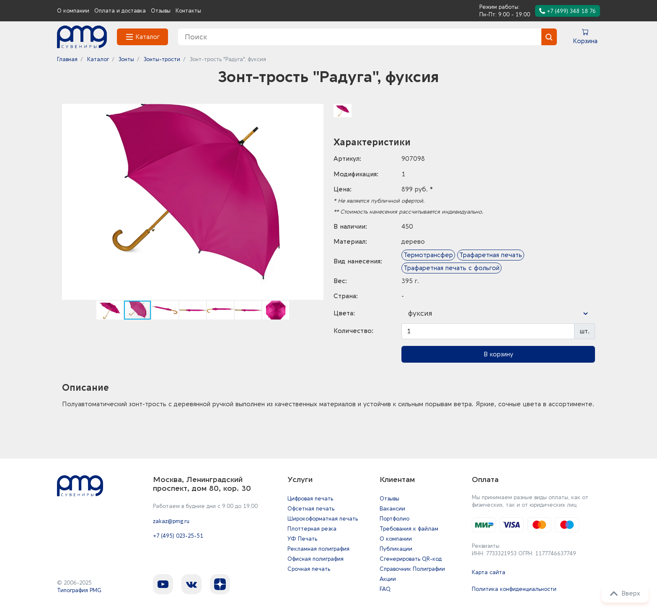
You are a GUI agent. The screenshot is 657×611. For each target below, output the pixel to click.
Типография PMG (79, 590)
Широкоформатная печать (322, 519)
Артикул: (347, 158)
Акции (388, 579)
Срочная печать (308, 569)
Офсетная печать (310, 508)
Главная (67, 59)
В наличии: (350, 226)
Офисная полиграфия (315, 559)
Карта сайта (488, 572)
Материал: (350, 241)
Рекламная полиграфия (318, 549)
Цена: (343, 189)
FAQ (385, 589)
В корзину (498, 354)
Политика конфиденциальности (514, 589)
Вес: (340, 281)
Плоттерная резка (311, 529)
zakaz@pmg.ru (171, 521)
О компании (73, 11)
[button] (316, 111)
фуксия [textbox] (420, 313)
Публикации (396, 549)
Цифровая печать (310, 498)
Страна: (346, 296)
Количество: (353, 331)
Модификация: (356, 174)
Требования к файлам (409, 529)
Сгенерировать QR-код (411, 559)
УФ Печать (302, 539)
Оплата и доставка (120, 11)
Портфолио (394, 519)
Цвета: (344, 313)
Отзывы (161, 11)
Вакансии (392, 508)
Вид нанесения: (358, 261)
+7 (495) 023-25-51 (178, 536)
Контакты (188, 11)
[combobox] (498, 313)
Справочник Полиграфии (412, 569)
